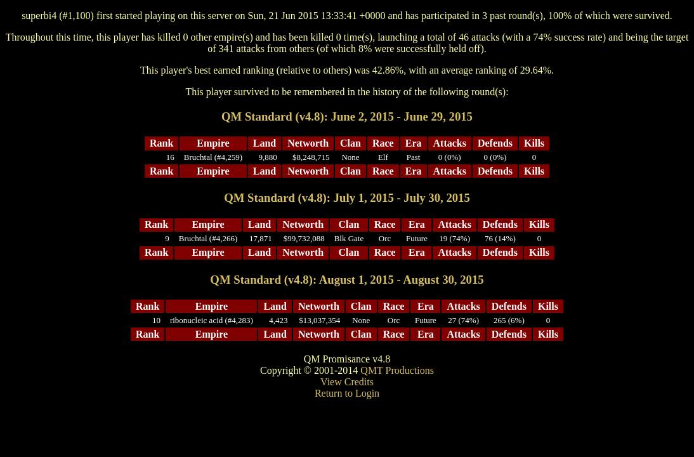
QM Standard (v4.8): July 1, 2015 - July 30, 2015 (347, 197)
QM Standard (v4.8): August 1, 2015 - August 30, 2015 (346, 279)
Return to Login (347, 393)
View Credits (347, 381)
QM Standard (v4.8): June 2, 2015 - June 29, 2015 (347, 116)
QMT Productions (397, 370)
